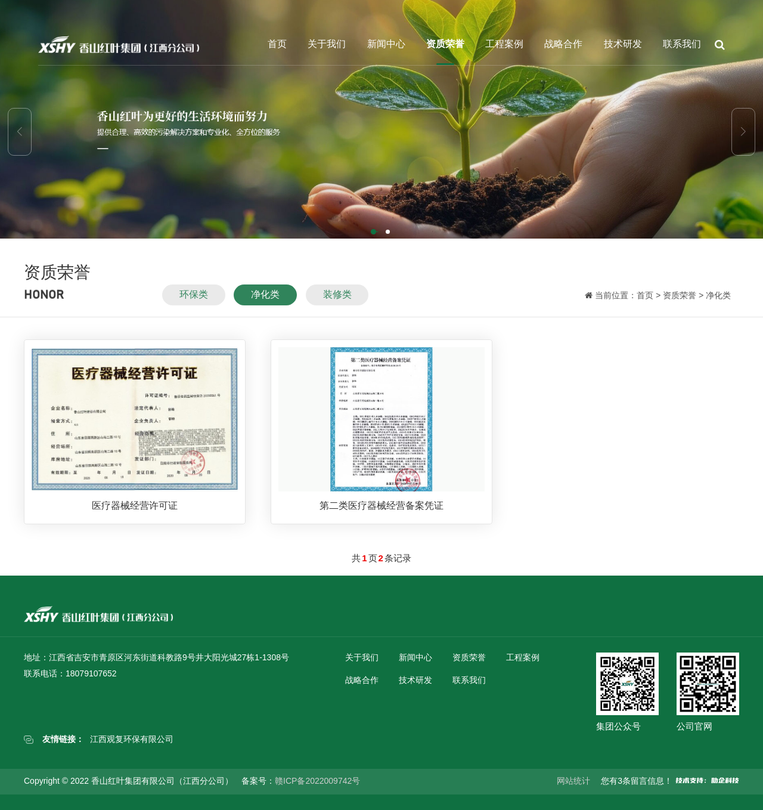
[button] (374, 232)
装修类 (337, 300)
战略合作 (563, 44)
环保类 (193, 300)
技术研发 (623, 44)
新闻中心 (386, 44)
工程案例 (504, 44)
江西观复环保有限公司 (131, 739)
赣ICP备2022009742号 (317, 781)
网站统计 (573, 781)
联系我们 (682, 44)
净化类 (265, 300)
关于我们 (327, 44)
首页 (277, 44)
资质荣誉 (445, 44)
